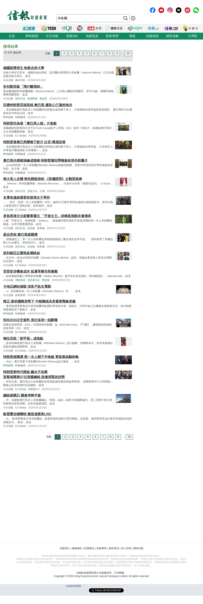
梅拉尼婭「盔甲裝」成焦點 (23, 338)
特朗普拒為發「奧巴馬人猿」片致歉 (30, 123)
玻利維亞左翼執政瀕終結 (21, 253)
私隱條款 (89, 548)
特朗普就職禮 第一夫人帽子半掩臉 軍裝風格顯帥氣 (41, 357)
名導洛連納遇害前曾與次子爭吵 (26, 197)
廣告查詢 (114, 548)
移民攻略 (172, 36)
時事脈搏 (20, 117)
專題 (132, 36)
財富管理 (112, 36)
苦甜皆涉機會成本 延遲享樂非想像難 (30, 271)
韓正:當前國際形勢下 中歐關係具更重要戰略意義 (39, 301)
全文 (28, 76)
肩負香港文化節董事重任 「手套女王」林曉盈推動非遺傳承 (47, 216)
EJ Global (20, 135)
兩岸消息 (20, 80)
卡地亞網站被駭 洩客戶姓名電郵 (27, 286)
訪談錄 (31, 228)
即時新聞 (32, 36)
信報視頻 (152, 36)
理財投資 (20, 280)
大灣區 (192, 36)
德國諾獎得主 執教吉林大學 (23, 68)
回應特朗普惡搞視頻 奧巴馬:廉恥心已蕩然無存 (37, 105)
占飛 (42, 191)
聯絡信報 (138, 548)
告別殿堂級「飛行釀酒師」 (23, 86)
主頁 (12, 36)
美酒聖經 (32, 98)
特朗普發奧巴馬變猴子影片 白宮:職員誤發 (34, 142)
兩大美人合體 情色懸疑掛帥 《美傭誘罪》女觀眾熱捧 (42, 179)
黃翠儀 (41, 228)
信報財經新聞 (73, 586)
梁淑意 (43, 98)
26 (128, 53)
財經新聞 (20, 295)
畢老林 (46, 280)
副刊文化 (20, 98)
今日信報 (52, 36)
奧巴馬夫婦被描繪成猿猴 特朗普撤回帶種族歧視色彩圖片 (45, 160)
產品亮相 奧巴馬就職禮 (20, 234)
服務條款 (77, 548)
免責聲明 (101, 548)
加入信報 (126, 548)
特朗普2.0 (33, 389)
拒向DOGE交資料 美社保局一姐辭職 (30, 320)
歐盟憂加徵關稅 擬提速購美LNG (27, 414)
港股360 (72, 36)
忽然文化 (32, 191)
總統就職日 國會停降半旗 (22, 395)
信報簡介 (65, 548)
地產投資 (92, 36)
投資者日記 (33, 280)
